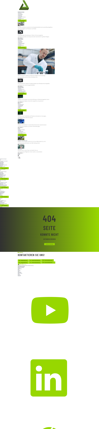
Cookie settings (20, 273)
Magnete (19, 268)
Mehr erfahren (20, 78)
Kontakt (19, 274)
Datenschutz (19, 272)
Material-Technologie (21, 267)
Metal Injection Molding (21, 266)
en (19, 157)
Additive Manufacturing (21, 266)
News (18, 269)
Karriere (19, 270)
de (19, 158)
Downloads (19, 275)
